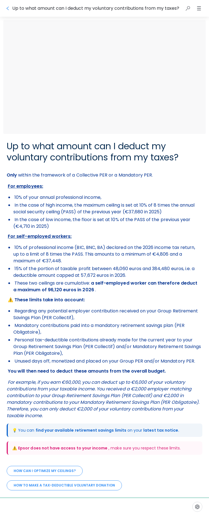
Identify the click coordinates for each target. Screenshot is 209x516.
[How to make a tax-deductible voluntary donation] (64, 485)
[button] (188, 8)
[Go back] (7, 8)
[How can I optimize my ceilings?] (45, 471)
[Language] (197, 507)
